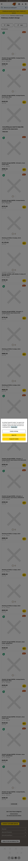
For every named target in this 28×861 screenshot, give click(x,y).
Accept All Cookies (14, 439)
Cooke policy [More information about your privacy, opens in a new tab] (14, 427)
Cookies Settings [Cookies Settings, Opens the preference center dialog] (14, 431)
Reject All (14, 435)
